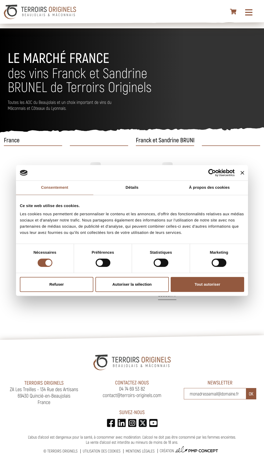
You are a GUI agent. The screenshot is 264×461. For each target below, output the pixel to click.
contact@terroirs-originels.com (132, 395)
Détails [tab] (132, 187)
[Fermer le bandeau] (242, 173)
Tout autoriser (207, 284)
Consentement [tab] (54, 187)
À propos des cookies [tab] (209, 187)
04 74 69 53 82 (132, 388)
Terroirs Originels (62, 451)
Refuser (57, 284)
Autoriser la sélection (132, 284)
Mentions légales (140, 451)
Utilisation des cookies (101, 451)
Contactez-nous (132, 382)
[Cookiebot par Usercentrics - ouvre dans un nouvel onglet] (212, 173)
